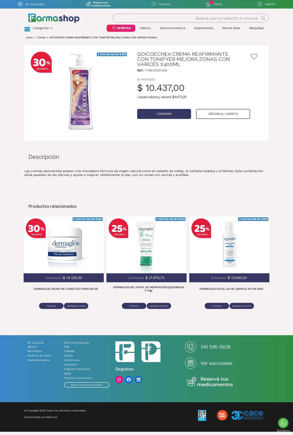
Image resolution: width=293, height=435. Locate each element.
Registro (270, 4)
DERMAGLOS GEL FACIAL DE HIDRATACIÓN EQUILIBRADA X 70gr (148, 294)
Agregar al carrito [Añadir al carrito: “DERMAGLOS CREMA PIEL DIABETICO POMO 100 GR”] (77, 310)
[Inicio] (29, 42)
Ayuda (67, 376)
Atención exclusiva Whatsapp (98, 4)
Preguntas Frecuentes (77, 372)
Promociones (72, 363)
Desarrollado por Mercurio (40, 420)
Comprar (159, 119)
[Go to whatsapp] (283, 423)
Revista (68, 358)
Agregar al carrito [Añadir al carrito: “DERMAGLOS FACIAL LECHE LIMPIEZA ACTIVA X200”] (242, 310)
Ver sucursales (34, 4)
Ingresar (32, 349)
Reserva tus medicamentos (209, 385)
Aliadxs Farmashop (38, 363)
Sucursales (70, 367)
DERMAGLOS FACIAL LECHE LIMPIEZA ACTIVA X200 (231, 294)
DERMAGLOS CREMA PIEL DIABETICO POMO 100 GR (66, 294)
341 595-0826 (216, 350)
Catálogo (69, 354)
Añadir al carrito (208, 119)
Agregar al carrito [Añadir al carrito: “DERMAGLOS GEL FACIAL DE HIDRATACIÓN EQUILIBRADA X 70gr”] (159, 310)
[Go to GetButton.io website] (283, 431)
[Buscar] (263, 21)
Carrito (216, 3)
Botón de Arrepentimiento (86, 388)
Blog (66, 349)
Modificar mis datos (39, 358)
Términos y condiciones (78, 381)
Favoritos (165, 4)
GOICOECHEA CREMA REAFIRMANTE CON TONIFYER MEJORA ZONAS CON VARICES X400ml (103, 42)
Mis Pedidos (34, 354)
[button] (256, 63)
